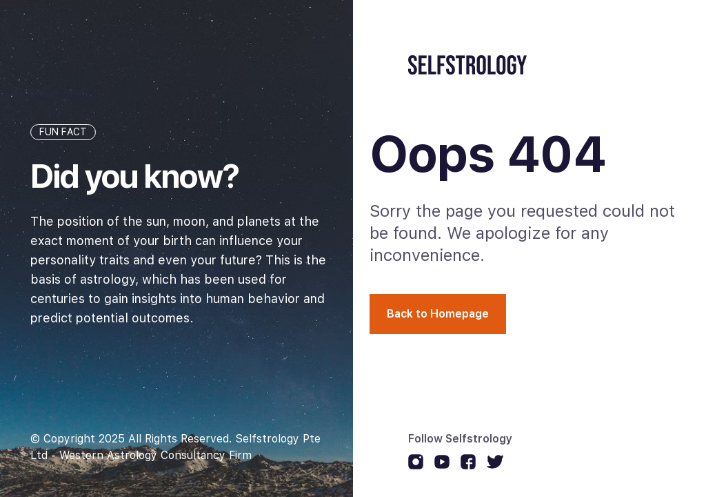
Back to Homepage (438, 313)
